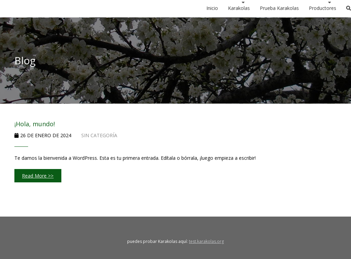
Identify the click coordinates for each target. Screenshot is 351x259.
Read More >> (37, 175)
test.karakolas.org (206, 241)
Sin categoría (99, 135)
